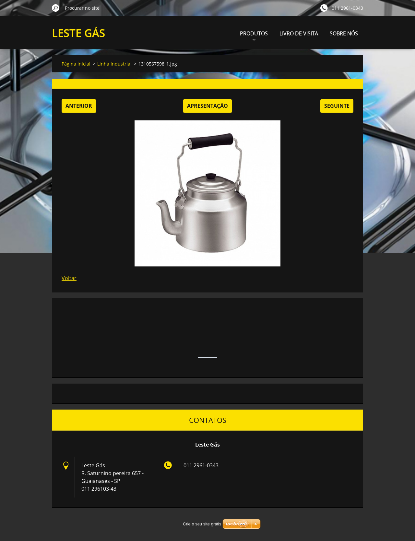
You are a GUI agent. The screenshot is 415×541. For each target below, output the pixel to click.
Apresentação (207, 105)
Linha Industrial (114, 64)
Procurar (56, 8)
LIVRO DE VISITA (298, 33)
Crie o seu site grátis (202, 524)
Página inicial (76, 64)
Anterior (78, 105)
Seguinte (337, 105)
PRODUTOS (253, 35)
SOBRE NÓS (344, 33)
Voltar (69, 278)
